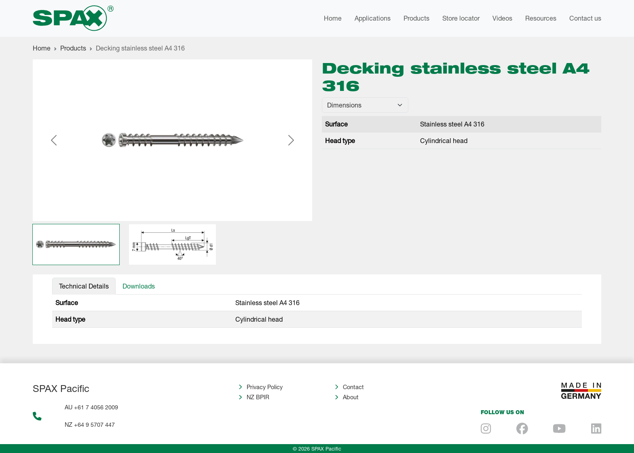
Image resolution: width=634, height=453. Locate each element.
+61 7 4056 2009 (96, 407)
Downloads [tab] (139, 286)
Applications (373, 18)
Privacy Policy (265, 386)
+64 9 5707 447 (94, 424)
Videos (502, 18)
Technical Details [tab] (84, 286)
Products (416, 18)
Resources (540, 18)
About (351, 397)
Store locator (461, 18)
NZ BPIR (258, 397)
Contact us (585, 18)
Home (333, 18)
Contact (353, 386)
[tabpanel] (317, 311)
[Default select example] (365, 105)
